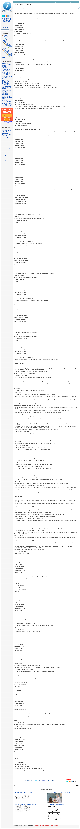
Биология (6, 36)
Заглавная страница (6, 18)
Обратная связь (5, 24)
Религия (4, 49)
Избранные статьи (6, 19)
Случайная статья (6, 20)
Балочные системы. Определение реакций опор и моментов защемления (7, 161)
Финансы (10, 54)
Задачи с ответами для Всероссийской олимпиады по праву (7, 104)
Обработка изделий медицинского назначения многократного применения (6, 92)
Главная (16, 2)
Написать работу (6, 27)
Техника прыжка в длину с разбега (23, 792)
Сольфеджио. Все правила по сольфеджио (6, 156)
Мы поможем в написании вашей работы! (52, 825)
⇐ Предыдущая (44, 7)
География (8, 38)
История (4, 41)
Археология (5, 35)
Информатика (4, 40)
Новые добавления (6, 23)
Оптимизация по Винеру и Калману (55, 804)
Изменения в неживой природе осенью (6, 148)
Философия (9, 53)
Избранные (21, 2)
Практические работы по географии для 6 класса (7, 140)
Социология (6, 50)
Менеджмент (9, 45)
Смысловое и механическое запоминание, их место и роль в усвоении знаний (6, 82)
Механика (10, 46)
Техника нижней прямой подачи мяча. (7, 70)
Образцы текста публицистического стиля (7, 97)
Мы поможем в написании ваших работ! (7, 122)
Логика (5, 42)
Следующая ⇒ (59, 7)
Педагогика (4, 48)
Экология (3, 57)
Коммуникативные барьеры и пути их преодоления (6, 87)
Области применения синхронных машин (25, 804)
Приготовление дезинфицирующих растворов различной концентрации (6, 65)
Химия (10, 55)
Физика (7, 52)
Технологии (7, 51)
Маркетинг (7, 43)
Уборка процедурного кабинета (5, 152)
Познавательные (39, 2)
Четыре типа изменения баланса (6, 101)
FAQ (3, 26)
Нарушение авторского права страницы (40, 825)
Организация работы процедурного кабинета (7, 77)
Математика (8, 44)
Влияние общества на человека (6, 131)
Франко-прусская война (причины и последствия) (6, 73)
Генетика (6, 37)
